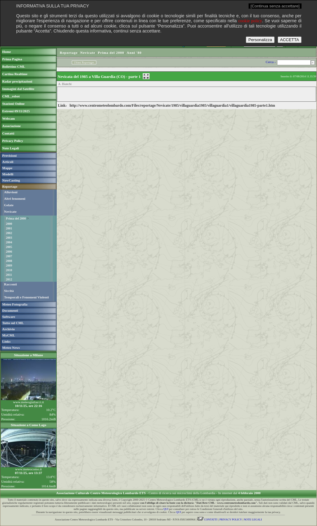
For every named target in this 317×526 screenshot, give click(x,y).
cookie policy (250, 21)
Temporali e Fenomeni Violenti (26, 297)
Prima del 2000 (16, 218)
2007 (9, 256)
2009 (9, 265)
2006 (9, 251)
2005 (9, 247)
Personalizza (260, 39)
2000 (9, 223)
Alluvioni (10, 192)
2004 (9, 242)
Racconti (10, 284)
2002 (9, 233)
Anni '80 (134, 52)
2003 (9, 237)
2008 (9, 261)
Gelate (9, 205)
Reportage (69, 52)
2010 (9, 270)
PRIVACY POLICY (230, 519)
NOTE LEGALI (253, 519)
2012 (9, 279)
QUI (165, 509)
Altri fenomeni (14, 198)
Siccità (9, 291)
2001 (9, 228)
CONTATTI (207, 519)
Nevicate (10, 211)
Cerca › (271, 62)
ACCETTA (289, 39)
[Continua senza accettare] (275, 6)
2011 (9, 274)
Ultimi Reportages (84, 62)
